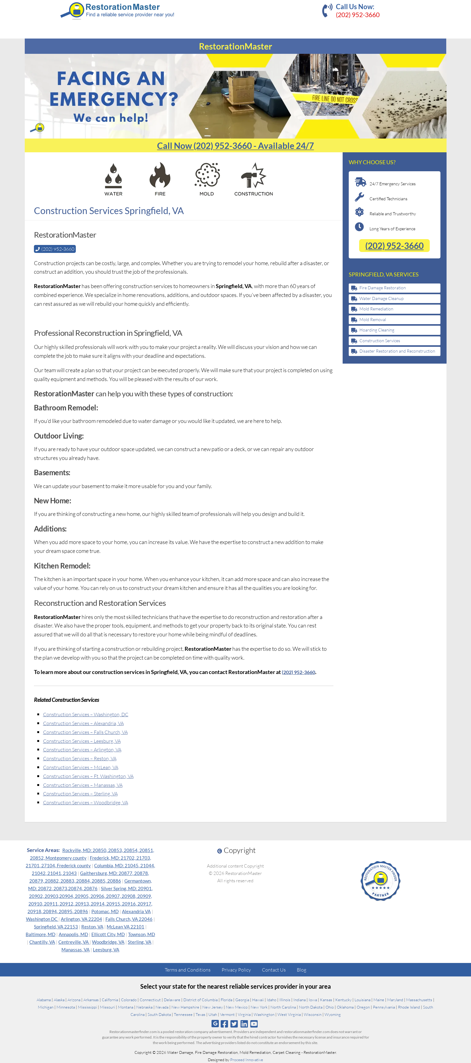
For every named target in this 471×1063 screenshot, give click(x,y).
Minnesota (66, 1006)
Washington (264, 1014)
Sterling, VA (139, 941)
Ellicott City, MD (108, 934)
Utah (212, 1014)
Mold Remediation (376, 308)
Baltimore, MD (40, 934)
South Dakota (159, 1014)
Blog (301, 969)
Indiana (299, 999)
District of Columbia (200, 999)
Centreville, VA (74, 941)
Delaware (172, 999)
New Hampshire (185, 1006)
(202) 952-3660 (358, 14)
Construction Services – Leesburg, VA (86, 740)
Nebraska (144, 1006)
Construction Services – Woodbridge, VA (90, 801)
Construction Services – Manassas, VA (87, 784)
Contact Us (274, 969)
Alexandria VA (136, 911)
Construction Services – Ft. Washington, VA (93, 775)
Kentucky (343, 999)
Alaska (59, 999)
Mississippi (87, 1006)
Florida (226, 999)
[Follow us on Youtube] (254, 1023)
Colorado (129, 999)
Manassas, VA (75, 949)
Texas (200, 1014)
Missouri (107, 1006)
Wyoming (333, 1014)
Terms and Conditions (188, 969)
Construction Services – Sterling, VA (84, 793)
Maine (378, 999)
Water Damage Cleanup (381, 298)
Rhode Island (409, 1006)
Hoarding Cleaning (376, 329)
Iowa (313, 999)
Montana (125, 1006)
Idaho (271, 999)
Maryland (395, 999)
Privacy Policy (236, 969)
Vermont (227, 1014)
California (110, 999)
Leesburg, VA (106, 949)
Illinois (284, 999)
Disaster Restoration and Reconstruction (397, 351)
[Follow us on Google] (215, 1023)
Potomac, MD (105, 911)
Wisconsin (313, 1014)
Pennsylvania (384, 1006)
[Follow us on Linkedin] (244, 1023)
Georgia (242, 999)
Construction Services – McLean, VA (85, 766)
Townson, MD (141, 934)
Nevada (162, 1006)
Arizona (74, 999)
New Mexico (237, 1006)
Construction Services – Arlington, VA (87, 749)
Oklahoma (345, 1006)
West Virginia (289, 1014)
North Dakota (310, 1006)
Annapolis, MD (73, 934)
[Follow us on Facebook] (224, 1023)
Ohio (330, 1006)
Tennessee (183, 1014)
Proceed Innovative (246, 1059)
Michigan (45, 1006)
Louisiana (362, 999)
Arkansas (91, 999)
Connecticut (150, 999)
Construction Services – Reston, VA (84, 757)
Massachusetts (419, 999)
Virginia (244, 1014)
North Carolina (283, 1006)
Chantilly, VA (42, 941)
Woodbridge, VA (108, 941)
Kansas (326, 999)
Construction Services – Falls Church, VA (90, 731)
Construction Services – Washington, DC (90, 713)
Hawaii (258, 999)
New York (259, 1006)
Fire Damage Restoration (382, 287)
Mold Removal (372, 319)
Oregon (363, 1006)
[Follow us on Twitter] (234, 1023)
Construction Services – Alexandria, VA (88, 722)
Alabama (44, 999)
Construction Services (379, 340)
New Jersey (212, 1006)
